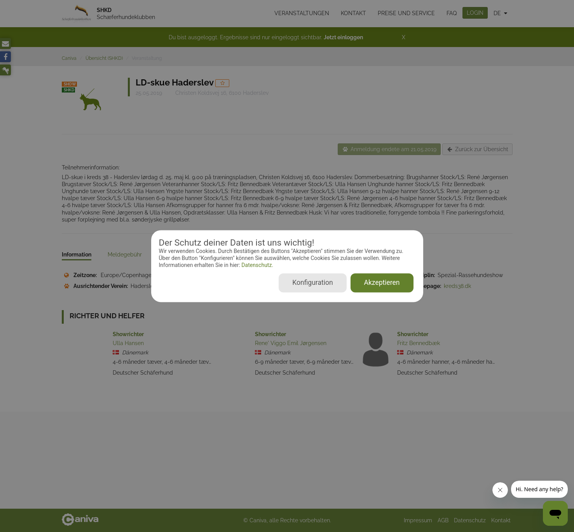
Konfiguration (312, 282)
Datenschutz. (256, 265)
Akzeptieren (382, 282)
